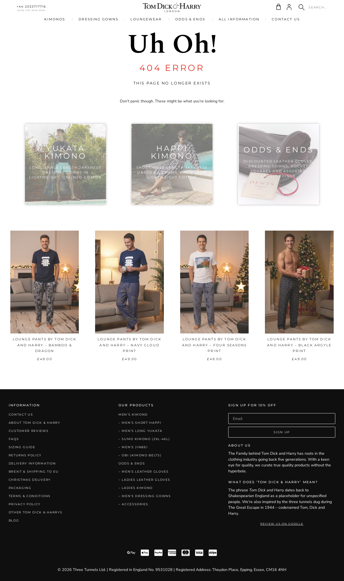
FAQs (14, 439)
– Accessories (133, 504)
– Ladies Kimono (135, 488)
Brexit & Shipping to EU (34, 471)
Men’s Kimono (133, 414)
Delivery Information (32, 463)
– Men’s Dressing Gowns (144, 496)
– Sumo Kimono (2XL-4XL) (144, 439)
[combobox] (314, 7)
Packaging (20, 488)
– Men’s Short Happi (139, 423)
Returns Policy (25, 455)
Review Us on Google (282, 523)
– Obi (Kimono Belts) (140, 455)
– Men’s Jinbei (133, 447)
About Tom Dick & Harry (34, 423)
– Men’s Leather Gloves (143, 471)
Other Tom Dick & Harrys (35, 512)
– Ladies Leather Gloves (144, 480)
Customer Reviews (29, 431)
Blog (14, 520)
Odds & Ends (131, 463)
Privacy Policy (25, 504)
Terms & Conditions (30, 496)
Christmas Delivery (30, 480)
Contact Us (21, 414)
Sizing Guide (22, 447)
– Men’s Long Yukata (140, 431)
